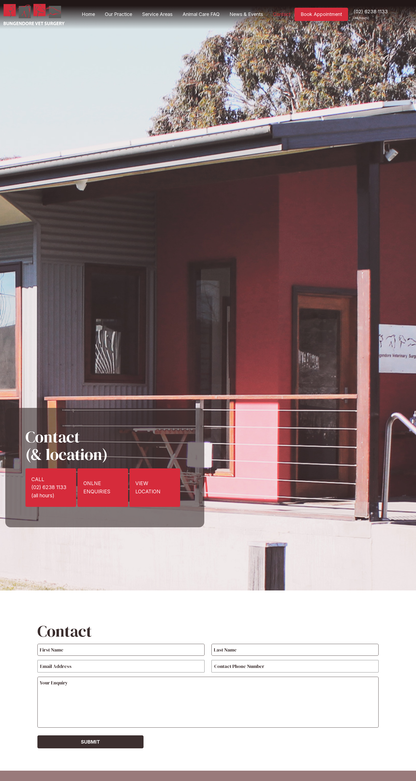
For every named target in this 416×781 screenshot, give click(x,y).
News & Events (246, 14)
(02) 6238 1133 (371, 14)
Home (88, 14)
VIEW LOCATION (148, 487)
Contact (282, 14)
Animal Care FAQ (201, 14)
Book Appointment (321, 14)
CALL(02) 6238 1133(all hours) (48, 487)
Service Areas (157, 14)
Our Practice (118, 14)
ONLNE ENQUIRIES (96, 487)
